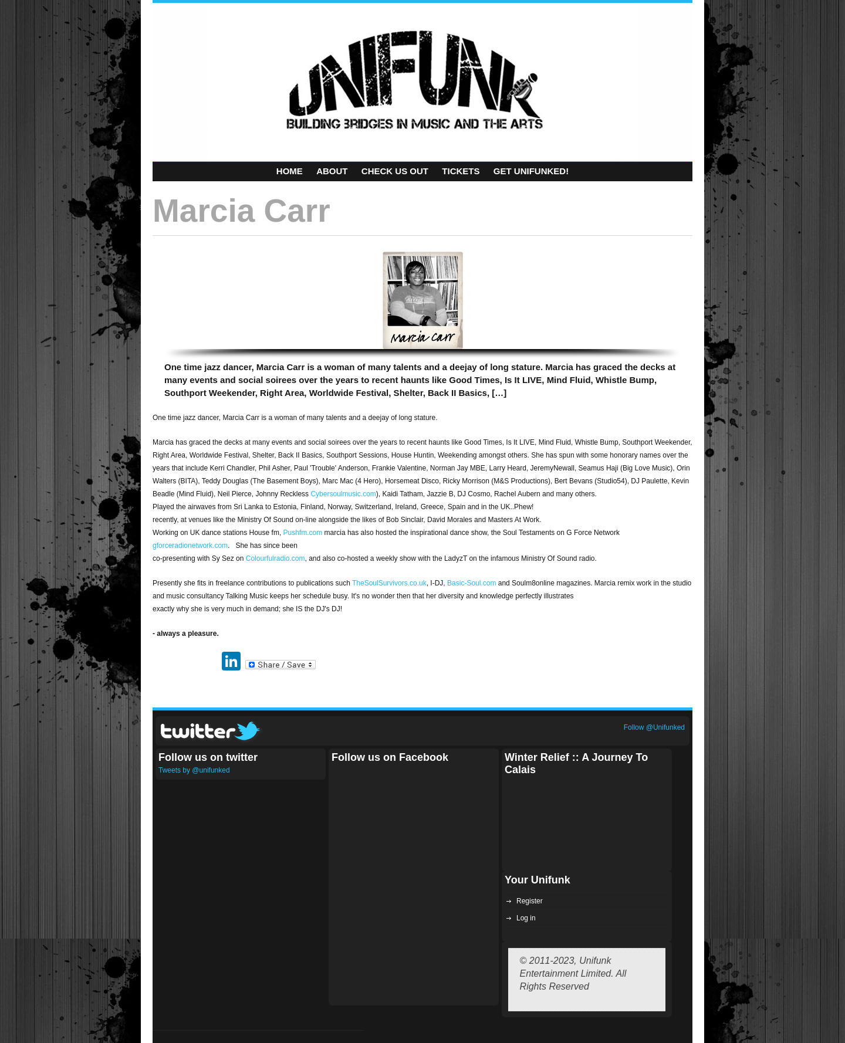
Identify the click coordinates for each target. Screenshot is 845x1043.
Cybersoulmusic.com (343, 494)
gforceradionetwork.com (190, 545)
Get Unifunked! (531, 171)
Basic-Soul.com (471, 583)
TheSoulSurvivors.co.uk (389, 583)
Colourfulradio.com (275, 558)
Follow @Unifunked (654, 727)
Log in (526, 918)
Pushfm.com (303, 533)
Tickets (460, 171)
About (331, 171)
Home (289, 171)
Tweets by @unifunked (194, 770)
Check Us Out (394, 171)
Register (529, 901)
